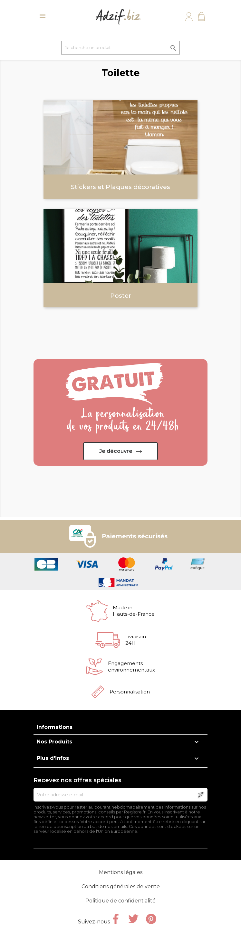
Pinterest (151, 919)
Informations (54, 727)
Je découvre (115, 451)
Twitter (133, 919)
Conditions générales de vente (121, 886)
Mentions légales (120, 872)
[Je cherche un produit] (120, 48)
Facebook (116, 919)
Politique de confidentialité (120, 901)
